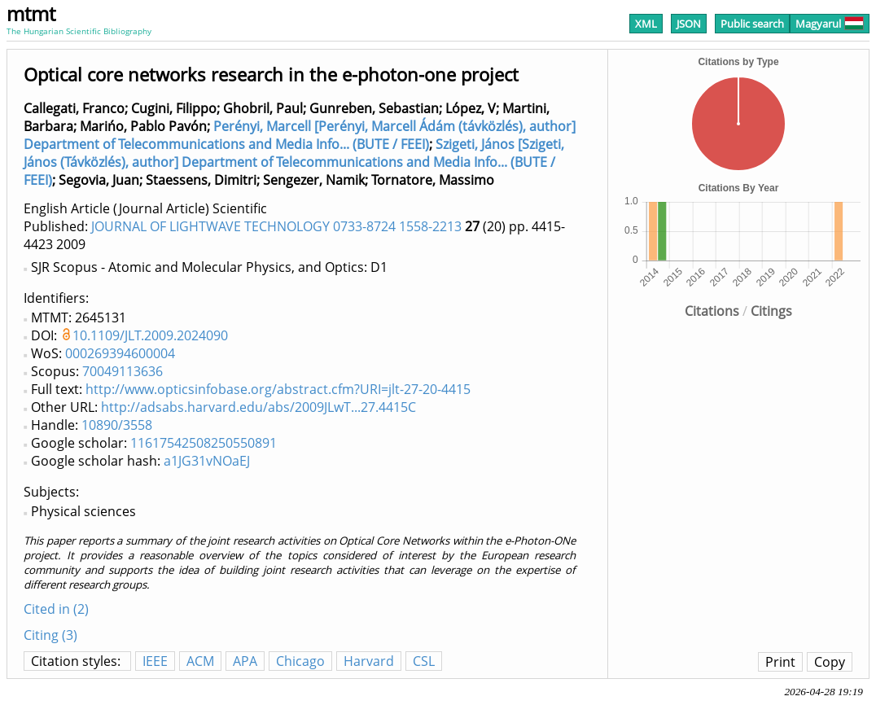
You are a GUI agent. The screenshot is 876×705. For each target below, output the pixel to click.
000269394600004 (120, 353)
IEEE (155, 661)
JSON (689, 23)
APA (245, 661)
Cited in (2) (56, 609)
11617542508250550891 (203, 443)
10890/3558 (116, 425)
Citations (712, 311)
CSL (424, 661)
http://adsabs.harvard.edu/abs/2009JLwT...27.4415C (258, 407)
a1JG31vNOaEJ (207, 461)
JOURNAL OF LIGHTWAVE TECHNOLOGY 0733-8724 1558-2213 (276, 226)
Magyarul (829, 23)
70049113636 (122, 371)
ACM (200, 661)
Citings (771, 311)
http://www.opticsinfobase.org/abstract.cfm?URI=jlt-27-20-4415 (278, 389)
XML (646, 23)
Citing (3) (50, 635)
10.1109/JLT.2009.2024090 (150, 335)
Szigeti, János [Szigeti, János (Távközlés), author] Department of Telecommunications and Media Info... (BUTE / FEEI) (294, 162)
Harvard (369, 661)
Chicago (300, 661)
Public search (752, 23)
